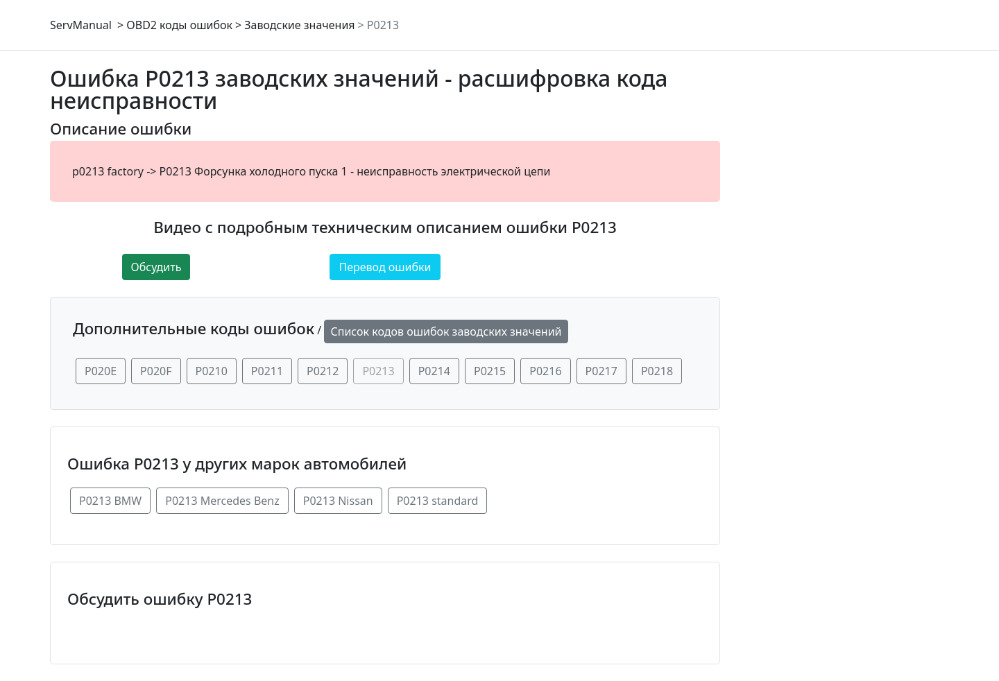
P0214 (434, 371)
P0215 (490, 371)
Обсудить (156, 267)
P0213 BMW (110, 500)
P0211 (267, 371)
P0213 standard (438, 500)
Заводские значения (299, 25)
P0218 (657, 371)
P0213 (383, 25)
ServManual (81, 25)
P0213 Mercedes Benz (222, 500)
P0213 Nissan (338, 500)
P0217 (601, 371)
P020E (101, 371)
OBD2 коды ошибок (179, 25)
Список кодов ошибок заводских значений (445, 331)
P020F (155, 371)
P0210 (212, 371)
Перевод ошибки (385, 267)
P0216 (545, 371)
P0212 (323, 371)
